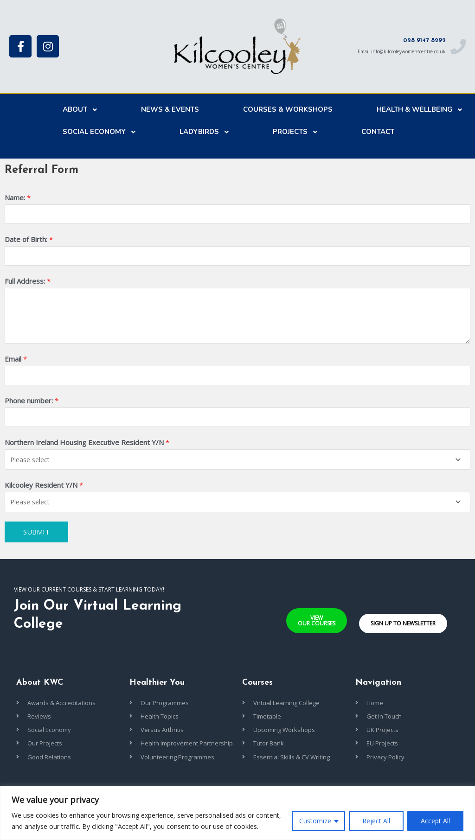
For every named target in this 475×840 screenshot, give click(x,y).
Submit (36, 535)
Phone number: (31, 403)
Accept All (435, 820)
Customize (315, 820)
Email (16, 360)
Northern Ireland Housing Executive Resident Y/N (87, 446)
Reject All (376, 820)
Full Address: (28, 283)
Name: (18, 197)
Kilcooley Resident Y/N (44, 488)
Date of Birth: (29, 240)
